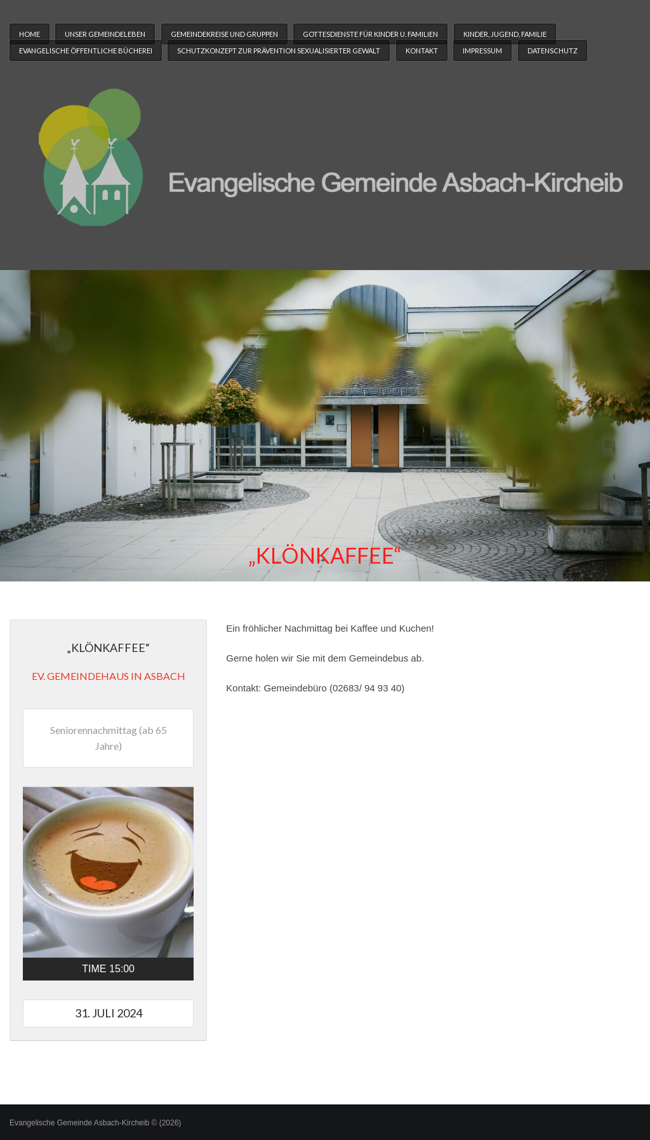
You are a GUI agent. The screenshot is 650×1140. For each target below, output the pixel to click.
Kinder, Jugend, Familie (505, 34)
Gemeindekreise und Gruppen (224, 34)
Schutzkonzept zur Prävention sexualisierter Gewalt (278, 50)
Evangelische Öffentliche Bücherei (85, 50)
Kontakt (422, 50)
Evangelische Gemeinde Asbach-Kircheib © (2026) (95, 1122)
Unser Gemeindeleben (105, 34)
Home (29, 34)
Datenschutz (552, 50)
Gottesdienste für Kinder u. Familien (370, 34)
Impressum (482, 50)
